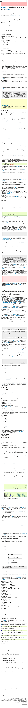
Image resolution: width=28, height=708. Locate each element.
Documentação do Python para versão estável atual (17, 4)
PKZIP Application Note (17, 577)
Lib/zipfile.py (8, 9)
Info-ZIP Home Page (4, 105)
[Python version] (6, 1)
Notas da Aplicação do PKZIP (6, 101)
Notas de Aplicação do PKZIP (16, 15)
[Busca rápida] (18, 1)
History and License (18, 702)
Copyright (13, 698)
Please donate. (24, 704)
